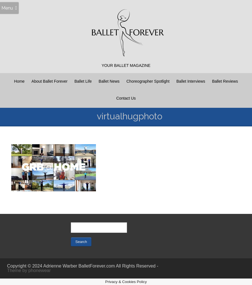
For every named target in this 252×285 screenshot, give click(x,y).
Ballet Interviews (190, 81)
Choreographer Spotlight (148, 81)
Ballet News (109, 81)
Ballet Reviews (225, 81)
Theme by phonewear (29, 270)
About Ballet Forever (50, 81)
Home (19, 81)
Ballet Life (83, 81)
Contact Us (126, 98)
